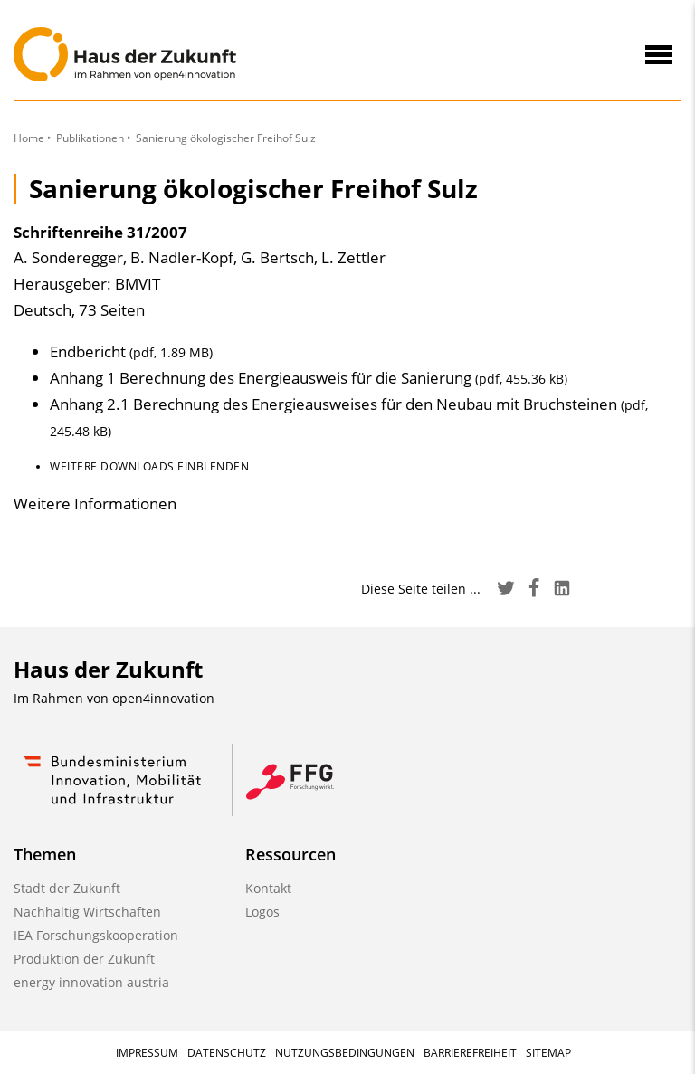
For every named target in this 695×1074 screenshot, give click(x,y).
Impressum (147, 1052)
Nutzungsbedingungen (344, 1052)
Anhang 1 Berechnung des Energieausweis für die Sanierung (308, 377)
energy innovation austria (91, 982)
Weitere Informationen (95, 503)
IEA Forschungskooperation (96, 935)
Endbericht (131, 351)
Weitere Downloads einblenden (149, 466)
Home (29, 138)
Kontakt (268, 888)
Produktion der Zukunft (84, 958)
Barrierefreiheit (470, 1052)
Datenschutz (226, 1052)
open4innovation (163, 698)
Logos (262, 911)
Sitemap (548, 1052)
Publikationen (90, 138)
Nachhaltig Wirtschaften (87, 911)
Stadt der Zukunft (67, 888)
